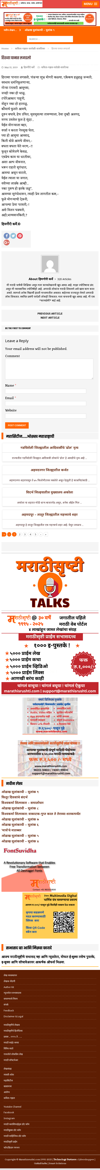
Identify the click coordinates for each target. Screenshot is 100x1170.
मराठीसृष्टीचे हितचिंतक (13, 1030)
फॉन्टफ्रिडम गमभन (11, 1147)
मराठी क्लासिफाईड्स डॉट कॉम (16, 1124)
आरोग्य (7, 1092)
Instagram (9, 1118)
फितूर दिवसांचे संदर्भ (14, 797)
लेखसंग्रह (8, 1068)
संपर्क (6, 1004)
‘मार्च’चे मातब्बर (11, 830)
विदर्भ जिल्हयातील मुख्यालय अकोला (49, 492)
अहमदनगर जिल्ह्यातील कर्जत (49, 470)
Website (11, 410)
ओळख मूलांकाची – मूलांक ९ (20, 792)
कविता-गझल (9, 1098)
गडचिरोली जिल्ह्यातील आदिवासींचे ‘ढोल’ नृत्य (49, 447)
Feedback (9, 1010)
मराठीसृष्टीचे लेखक (12, 1025)
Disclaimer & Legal (13, 1016)
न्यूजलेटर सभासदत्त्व (12, 992)
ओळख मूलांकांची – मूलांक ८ (20, 808)
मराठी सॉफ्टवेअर (11, 1060)
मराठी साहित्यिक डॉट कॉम (15, 1136)
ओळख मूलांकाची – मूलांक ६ (20, 824)
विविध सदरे (8, 1048)
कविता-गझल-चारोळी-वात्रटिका (54, 67)
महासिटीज (8, 1080)
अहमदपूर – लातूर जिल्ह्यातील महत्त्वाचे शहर (50, 514)
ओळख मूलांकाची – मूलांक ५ (20, 835)
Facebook (9, 1112)
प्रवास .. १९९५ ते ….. (13, 1036)
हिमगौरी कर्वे (29, 67)
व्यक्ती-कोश (9, 1074)
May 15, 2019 (11, 67)
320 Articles (64, 279)
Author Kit (9, 987)
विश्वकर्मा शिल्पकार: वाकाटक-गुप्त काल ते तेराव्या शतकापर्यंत (41, 813)
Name (10, 386)
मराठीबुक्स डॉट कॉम (12, 1130)
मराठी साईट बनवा (11, 1042)
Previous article (50, 313)
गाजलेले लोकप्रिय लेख (13, 1054)
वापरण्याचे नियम (11, 998)
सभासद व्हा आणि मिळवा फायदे (29, 948)
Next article (50, 317)
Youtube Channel (12, 1106)
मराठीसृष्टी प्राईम (10, 1141)
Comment (12, 356)
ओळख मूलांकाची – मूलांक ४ (20, 841)
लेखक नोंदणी (9, 981)
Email (10, 398)
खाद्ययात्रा (8, 1086)
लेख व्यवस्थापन (10, 975)
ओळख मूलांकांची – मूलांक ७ (20, 819)
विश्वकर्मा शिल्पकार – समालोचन (22, 802)
